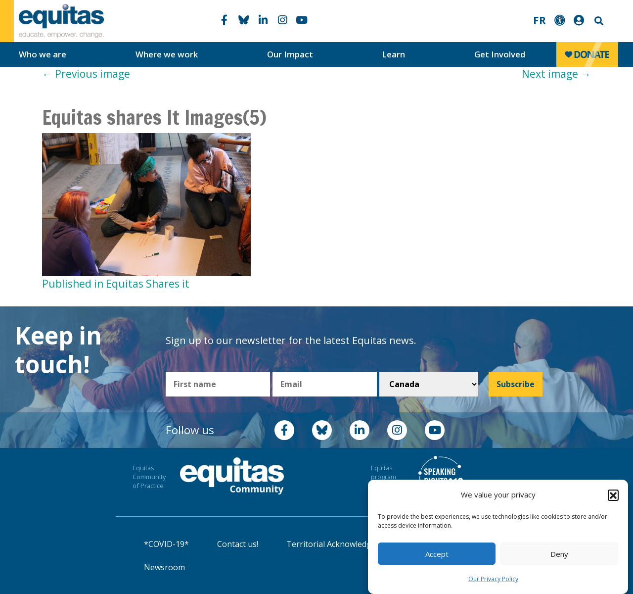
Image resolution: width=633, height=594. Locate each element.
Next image (556, 74)
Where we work (167, 54)
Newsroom (164, 567)
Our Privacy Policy (493, 579)
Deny (559, 554)
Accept (437, 554)
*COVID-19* (166, 544)
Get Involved (499, 54)
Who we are (42, 54)
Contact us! (237, 544)
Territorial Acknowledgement (340, 544)
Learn (393, 54)
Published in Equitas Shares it (115, 284)
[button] (613, 495)
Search (597, 21)
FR (539, 20)
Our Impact (290, 54)
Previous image (86, 74)
